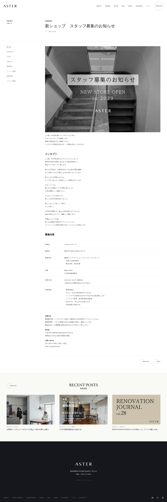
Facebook (152, 498)
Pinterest (163, 498)
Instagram (157, 498)
